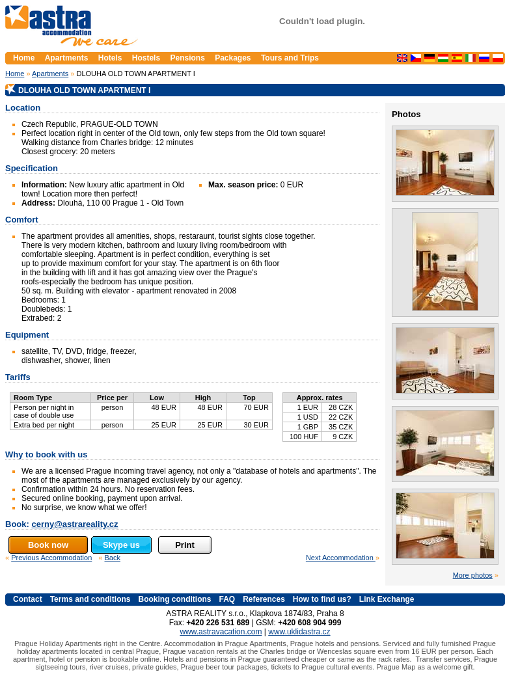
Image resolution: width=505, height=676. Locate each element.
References (264, 599)
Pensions (187, 57)
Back (112, 557)
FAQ (227, 599)
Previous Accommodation (51, 557)
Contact (27, 599)
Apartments (50, 73)
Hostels (146, 57)
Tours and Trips (290, 57)
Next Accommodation (340, 557)
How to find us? (322, 599)
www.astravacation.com (221, 631)
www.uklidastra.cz (299, 631)
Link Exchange (387, 599)
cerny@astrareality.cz (74, 524)
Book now (48, 545)
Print (185, 545)
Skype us (121, 545)
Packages (233, 57)
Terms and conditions (90, 599)
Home (14, 73)
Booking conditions (174, 599)
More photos (473, 575)
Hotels (110, 57)
